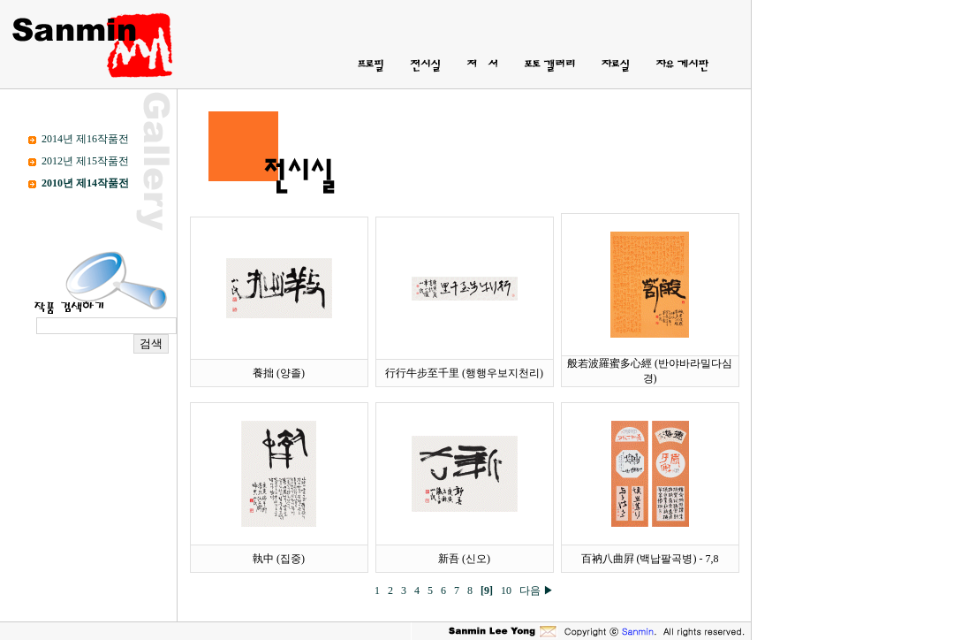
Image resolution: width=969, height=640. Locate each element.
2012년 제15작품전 (85, 161)
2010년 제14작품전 (85, 183)
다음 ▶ (536, 590)
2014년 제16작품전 (85, 139)
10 (509, 590)
